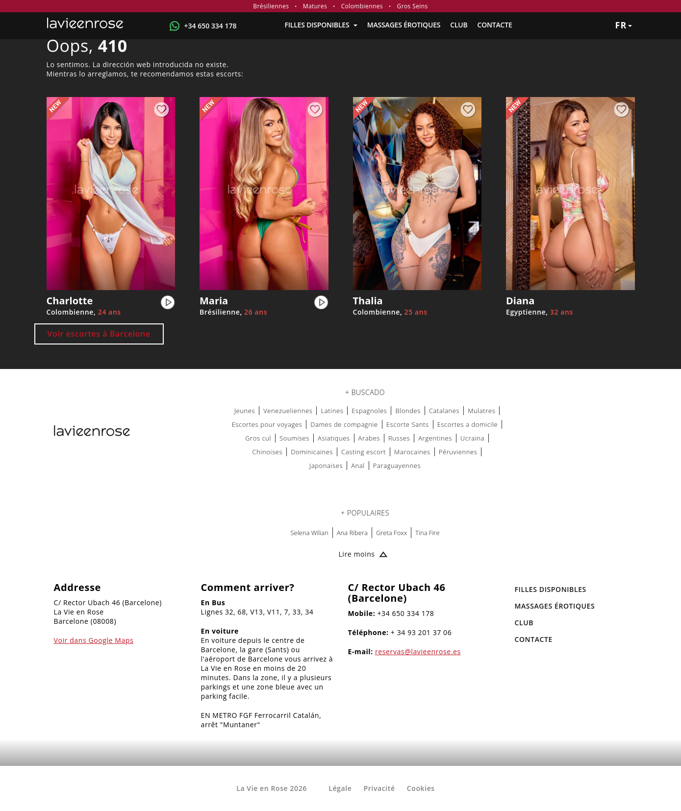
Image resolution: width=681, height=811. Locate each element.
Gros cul (258, 438)
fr (623, 25)
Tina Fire (427, 532)
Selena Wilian (309, 532)
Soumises (294, 438)
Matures (315, 6)
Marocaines (412, 451)
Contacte (495, 24)
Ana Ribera (352, 532)
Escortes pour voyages (267, 424)
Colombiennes (362, 6)
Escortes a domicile (467, 424)
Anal (358, 465)
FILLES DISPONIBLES (320, 24)
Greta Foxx (391, 532)
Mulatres (481, 410)
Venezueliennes (287, 410)
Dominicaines (312, 451)
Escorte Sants (407, 424)
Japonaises (326, 465)
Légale (340, 788)
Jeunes (244, 410)
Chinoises (267, 451)
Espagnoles (369, 410)
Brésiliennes (271, 6)
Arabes (369, 438)
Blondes (408, 410)
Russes (399, 438)
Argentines (435, 438)
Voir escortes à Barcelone (99, 333)
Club (458, 24)
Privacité (379, 788)
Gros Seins (412, 6)
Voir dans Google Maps (94, 640)
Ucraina (472, 438)
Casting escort (363, 451)
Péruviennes (458, 451)
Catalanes (444, 410)
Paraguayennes (397, 465)
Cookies (421, 788)
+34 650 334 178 (210, 25)
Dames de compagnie (344, 424)
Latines (332, 410)
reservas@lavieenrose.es (418, 651)
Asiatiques (334, 438)
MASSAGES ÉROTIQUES (403, 24)
